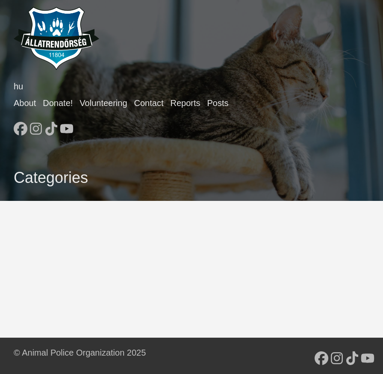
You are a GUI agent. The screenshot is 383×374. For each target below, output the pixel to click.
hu (18, 86)
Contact (149, 103)
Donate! (58, 103)
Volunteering (103, 103)
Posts (218, 103)
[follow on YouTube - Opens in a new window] (67, 126)
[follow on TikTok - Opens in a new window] (51, 126)
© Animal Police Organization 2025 (80, 352)
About (25, 103)
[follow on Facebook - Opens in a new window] (20, 126)
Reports (185, 103)
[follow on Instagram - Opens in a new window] (36, 126)
